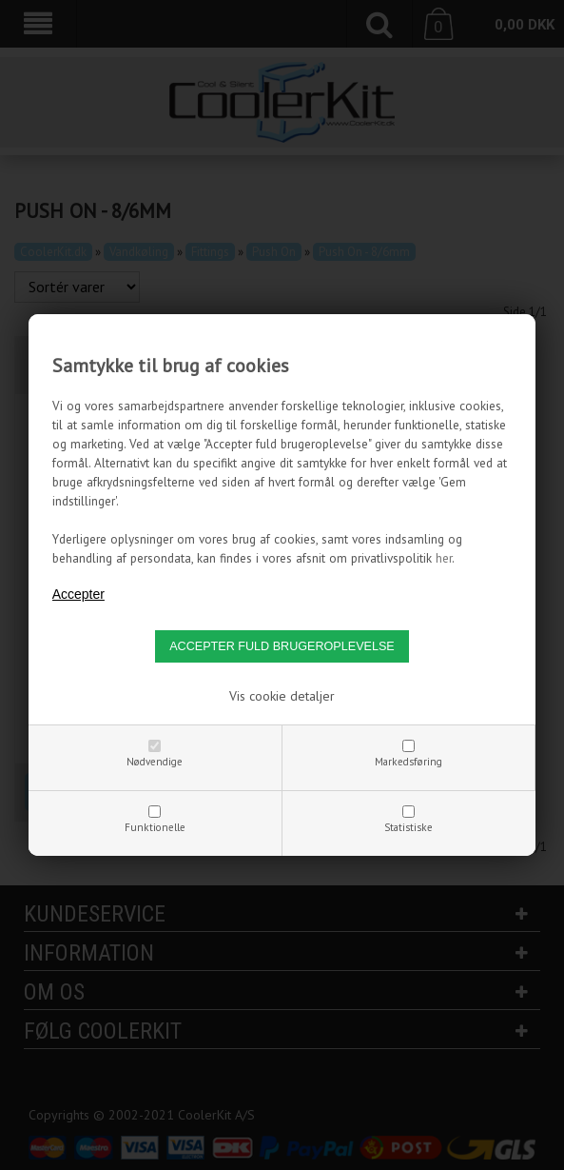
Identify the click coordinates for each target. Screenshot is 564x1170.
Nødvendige (154, 761)
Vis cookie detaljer (282, 695)
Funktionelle (155, 827)
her (444, 557)
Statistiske (408, 827)
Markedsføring (408, 761)
